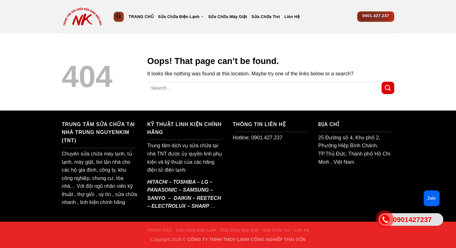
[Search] (119, 17)
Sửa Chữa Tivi (265, 16)
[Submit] (388, 88)
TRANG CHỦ (141, 16)
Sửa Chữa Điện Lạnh (181, 17)
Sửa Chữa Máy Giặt (227, 16)
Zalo (432, 198)
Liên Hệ (292, 16)
